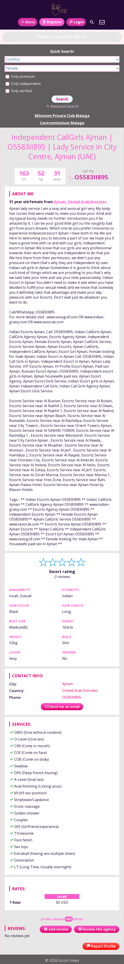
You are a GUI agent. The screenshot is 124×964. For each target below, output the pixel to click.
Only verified (18, 90)
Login (76, 22)
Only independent (23, 83)
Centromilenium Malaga (62, 122)
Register (51, 22)
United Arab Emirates (87, 201)
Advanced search (62, 106)
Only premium (20, 76)
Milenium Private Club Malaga (62, 115)
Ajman (60, 201)
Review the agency (97, 929)
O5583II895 (87, 177)
